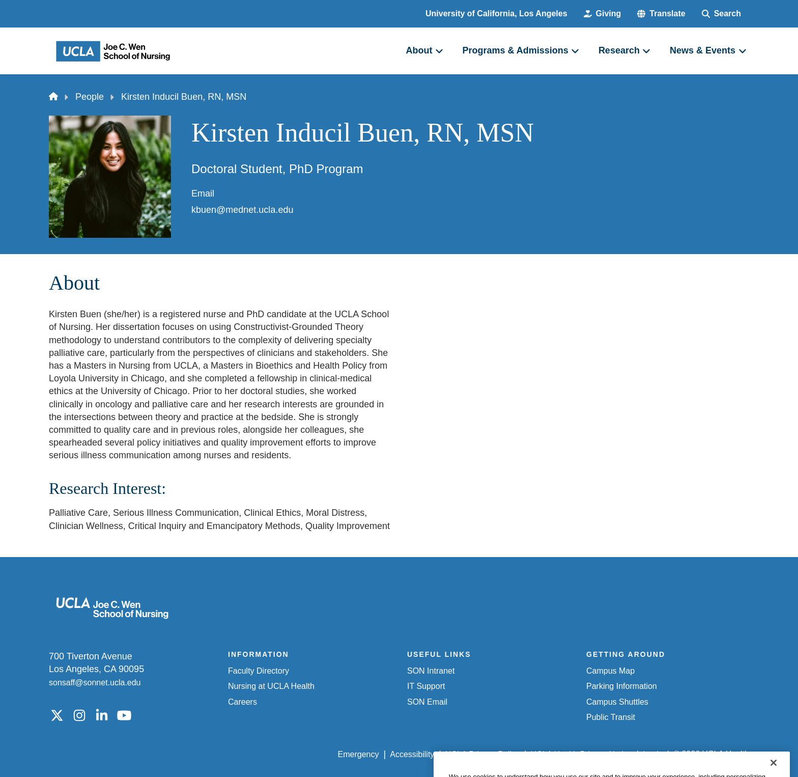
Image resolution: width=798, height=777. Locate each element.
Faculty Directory (258, 671)
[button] (661, 13)
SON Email (427, 702)
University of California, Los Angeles (496, 13)
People (89, 97)
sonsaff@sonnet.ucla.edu (95, 682)
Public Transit (610, 717)
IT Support (426, 686)
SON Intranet (430, 671)
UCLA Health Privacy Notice (581, 754)
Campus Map (610, 671)
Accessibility (412, 754)
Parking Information (621, 686)
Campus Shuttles (617, 702)
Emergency (358, 754)
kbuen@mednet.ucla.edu (242, 210)
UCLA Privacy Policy (482, 754)
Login (653, 754)
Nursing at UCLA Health (271, 686)
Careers (242, 702)
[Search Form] (721, 13)
